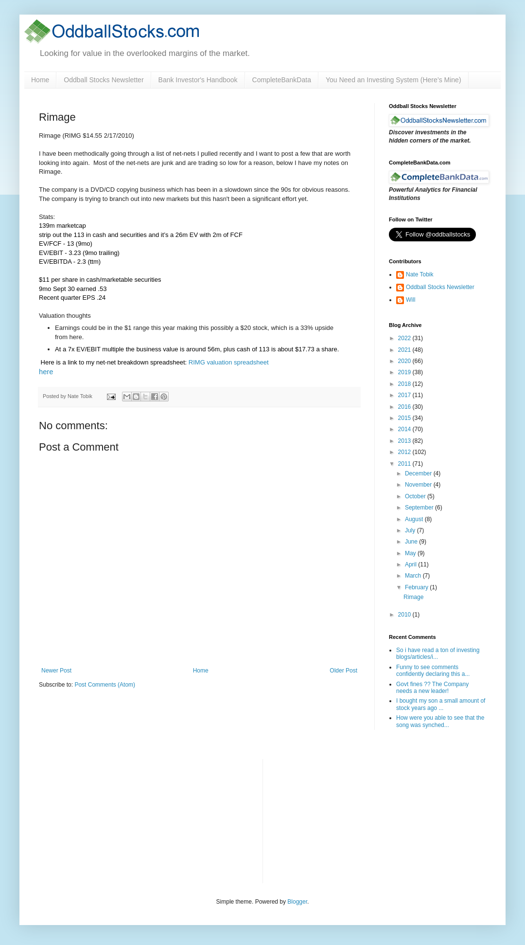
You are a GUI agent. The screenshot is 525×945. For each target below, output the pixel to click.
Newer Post (56, 670)
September (420, 507)
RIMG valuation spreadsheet (229, 362)
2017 (405, 395)
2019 (405, 372)
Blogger (297, 901)
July (411, 530)
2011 (405, 463)
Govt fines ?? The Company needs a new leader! (432, 687)
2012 (405, 452)
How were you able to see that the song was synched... (440, 721)
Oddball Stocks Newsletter (103, 80)
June (412, 541)
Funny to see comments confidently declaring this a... (433, 670)
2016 (405, 406)
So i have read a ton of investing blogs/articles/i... (437, 653)
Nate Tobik (419, 274)
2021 (405, 349)
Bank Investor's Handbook (198, 80)
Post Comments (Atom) (104, 684)
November (419, 484)
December (419, 473)
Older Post (343, 670)
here (46, 372)
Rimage (413, 597)
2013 (405, 440)
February (417, 587)
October (416, 496)
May (411, 553)
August (415, 519)
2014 (405, 429)
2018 (405, 384)
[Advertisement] (343, 820)
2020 (405, 361)
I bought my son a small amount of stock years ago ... (440, 704)
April (411, 564)
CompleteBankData (281, 80)
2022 (405, 338)
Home (40, 80)
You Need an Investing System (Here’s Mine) (393, 80)
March (414, 575)
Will (410, 299)
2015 (405, 418)
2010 (405, 614)
